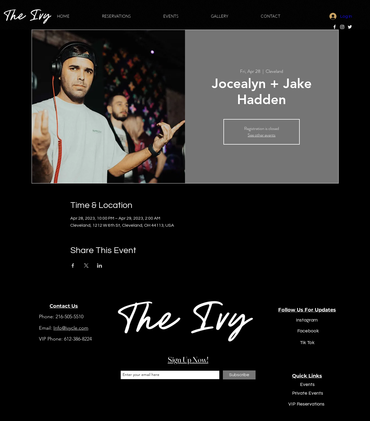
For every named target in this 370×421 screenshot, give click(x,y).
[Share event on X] (86, 265)
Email (124, 366)
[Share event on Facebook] (72, 265)
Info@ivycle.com (70, 328)
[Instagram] (342, 27)
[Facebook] (334, 27)
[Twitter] (350, 27)
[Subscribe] (239, 374)
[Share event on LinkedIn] (99, 265)
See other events (261, 135)
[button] (128, 16)
